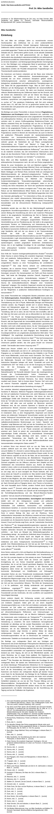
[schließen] (4, 2)
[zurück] (38, 704)
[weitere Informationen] (23, 22)
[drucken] (11, 2)
